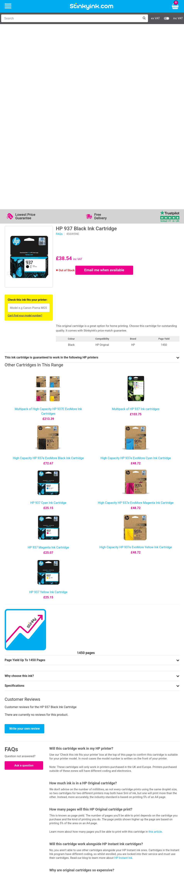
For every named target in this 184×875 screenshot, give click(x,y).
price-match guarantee (164, 707)
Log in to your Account (66, 789)
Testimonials (105, 795)
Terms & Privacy (108, 806)
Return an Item (61, 800)
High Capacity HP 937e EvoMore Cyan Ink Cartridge (136, 277)
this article (155, 651)
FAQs (59, 53)
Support (102, 789)
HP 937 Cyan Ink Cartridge (48, 322)
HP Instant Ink (123, 677)
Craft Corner (59, 811)
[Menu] (8, 6)
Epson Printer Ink (23, 800)
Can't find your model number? (25, 134)
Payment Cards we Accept (154, 806)
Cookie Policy (106, 811)
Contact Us (59, 795)
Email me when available (104, 89)
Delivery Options (147, 789)
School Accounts (147, 800)
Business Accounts (149, 795)
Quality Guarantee (109, 800)
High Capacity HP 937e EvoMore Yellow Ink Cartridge (135, 366)
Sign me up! (16, 832)
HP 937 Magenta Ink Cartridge (48, 367)
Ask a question (23, 585)
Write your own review (24, 548)
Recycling (58, 806)
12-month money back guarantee (79, 723)
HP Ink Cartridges (24, 789)
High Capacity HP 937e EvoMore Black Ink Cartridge (48, 277)
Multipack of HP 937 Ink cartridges (135, 228)
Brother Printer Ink (24, 806)
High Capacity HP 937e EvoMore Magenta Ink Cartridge (135, 322)
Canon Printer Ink (24, 795)
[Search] (70, 18)
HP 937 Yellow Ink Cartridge (48, 411)
